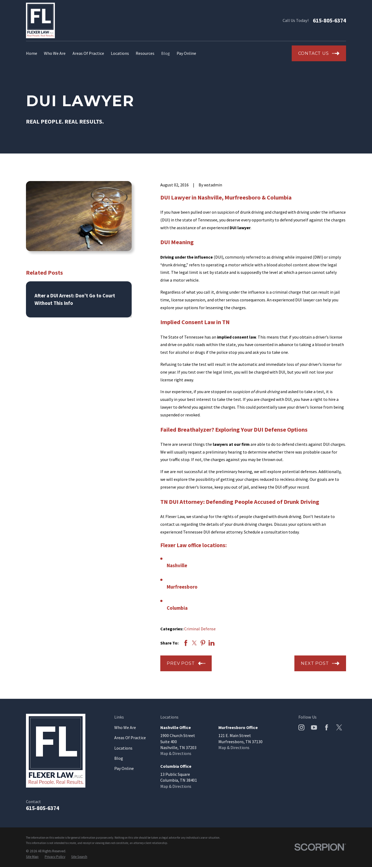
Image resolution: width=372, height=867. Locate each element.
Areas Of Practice (130, 737)
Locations (123, 748)
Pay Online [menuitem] (186, 53)
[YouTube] (314, 727)
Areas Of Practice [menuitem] (88, 53)
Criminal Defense (200, 628)
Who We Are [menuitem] (55, 53)
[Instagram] (301, 727)
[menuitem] (32, 857)
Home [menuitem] (31, 53)
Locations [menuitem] (120, 53)
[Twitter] (339, 727)
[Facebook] (326, 727)
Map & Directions (175, 753)
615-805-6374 (329, 20)
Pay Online (124, 768)
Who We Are (125, 727)
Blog (118, 758)
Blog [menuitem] (165, 53)
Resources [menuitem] (145, 53)
